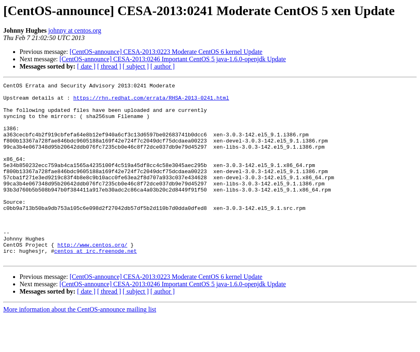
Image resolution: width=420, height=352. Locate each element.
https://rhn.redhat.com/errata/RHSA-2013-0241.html (151, 101)
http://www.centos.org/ (92, 277)
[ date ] (86, 66)
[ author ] (162, 66)
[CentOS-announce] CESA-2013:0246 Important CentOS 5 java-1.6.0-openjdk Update (173, 59)
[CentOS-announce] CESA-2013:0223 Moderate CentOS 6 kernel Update (166, 51)
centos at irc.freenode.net (95, 285)
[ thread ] (109, 66)
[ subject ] (136, 66)
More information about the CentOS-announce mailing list (79, 344)
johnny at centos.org (74, 30)
